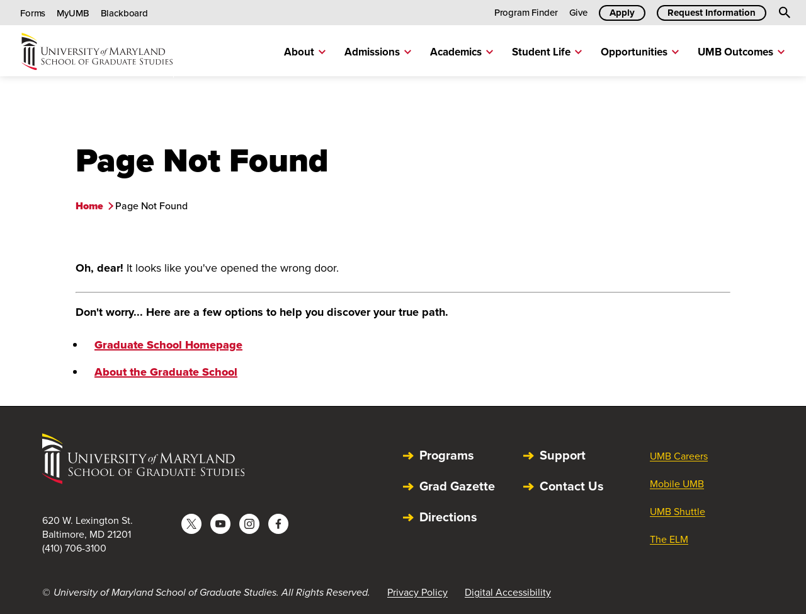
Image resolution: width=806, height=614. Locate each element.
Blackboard (125, 13)
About (305, 52)
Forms (32, 13)
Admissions (377, 52)
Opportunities (640, 52)
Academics (461, 52)
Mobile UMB (677, 484)
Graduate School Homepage (168, 345)
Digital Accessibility (508, 592)
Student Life (547, 52)
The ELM (669, 539)
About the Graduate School (165, 372)
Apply (622, 13)
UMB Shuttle (677, 511)
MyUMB (73, 13)
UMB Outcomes (741, 52)
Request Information (711, 13)
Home (89, 206)
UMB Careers (679, 456)
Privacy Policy (417, 592)
